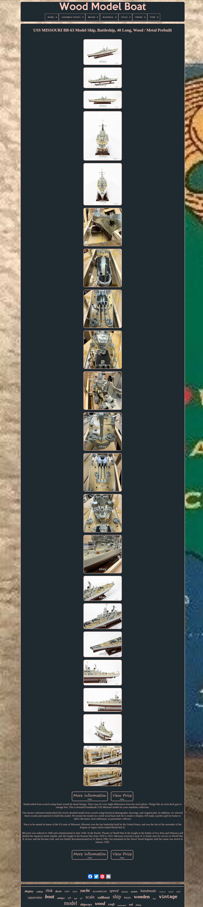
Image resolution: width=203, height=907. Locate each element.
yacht (85, 890)
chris (74, 891)
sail (131, 904)
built (179, 892)
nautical (162, 892)
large (154, 898)
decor (58, 891)
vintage (168, 896)
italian (171, 892)
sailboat (104, 897)
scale (90, 896)
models (134, 891)
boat (49, 896)
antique (61, 898)
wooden (142, 896)
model (70, 903)
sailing (40, 891)
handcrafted (122, 905)
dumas (124, 892)
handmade (148, 891)
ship (117, 896)
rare (67, 891)
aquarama (35, 897)
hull (75, 898)
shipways (86, 904)
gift (81, 898)
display (29, 891)
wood (100, 903)
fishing (138, 905)
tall (69, 897)
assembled (100, 891)
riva (49, 890)
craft (111, 904)
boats (127, 897)
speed (114, 890)
